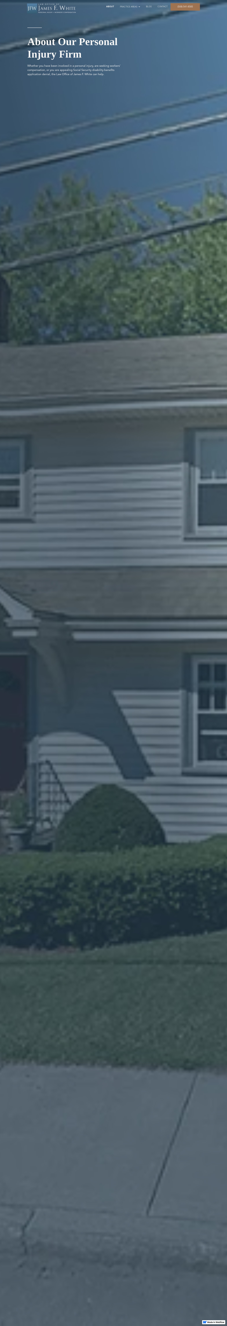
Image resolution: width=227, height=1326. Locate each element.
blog (149, 6)
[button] (130, 6)
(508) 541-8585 (185, 7)
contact (163, 6)
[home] (54, 8)
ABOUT (110, 6)
